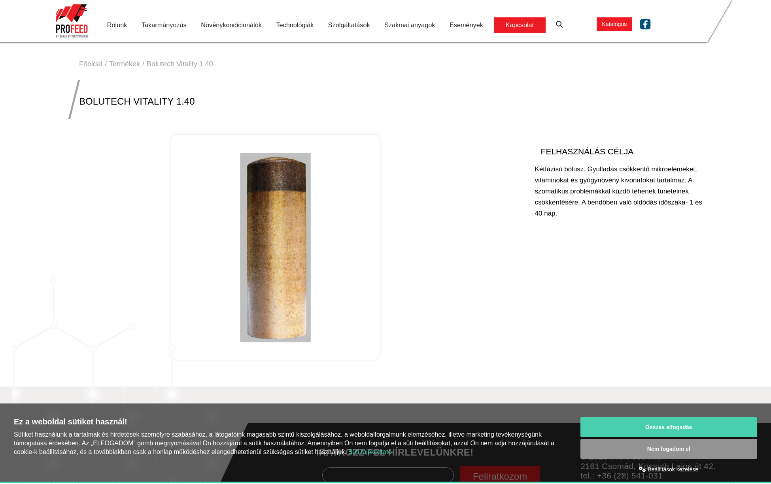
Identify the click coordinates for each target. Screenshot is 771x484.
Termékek (124, 64)
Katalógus (614, 24)
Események (466, 24)
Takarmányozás (164, 24)
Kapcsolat (520, 24)
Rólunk (117, 24)
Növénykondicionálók (231, 24)
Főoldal (90, 64)
